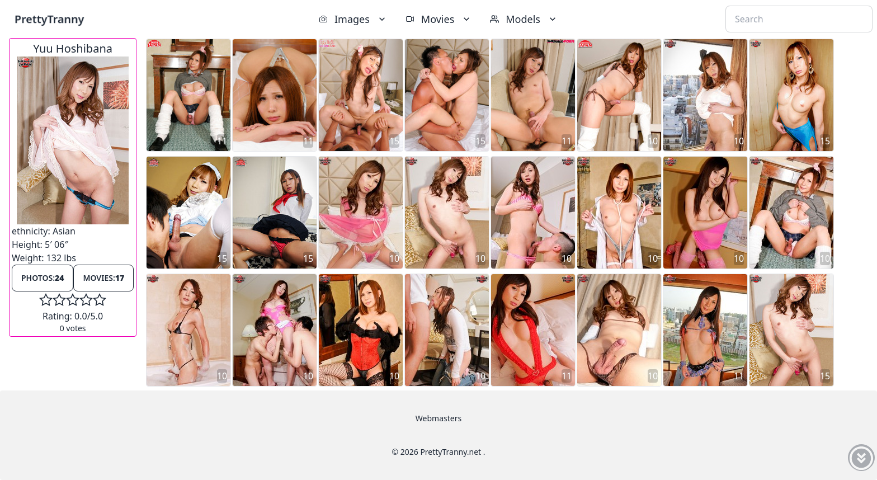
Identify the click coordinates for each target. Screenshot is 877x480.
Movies (439, 19)
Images (353, 19)
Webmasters (438, 418)
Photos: (42, 277)
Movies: (103, 277)
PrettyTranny (49, 18)
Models (524, 19)
